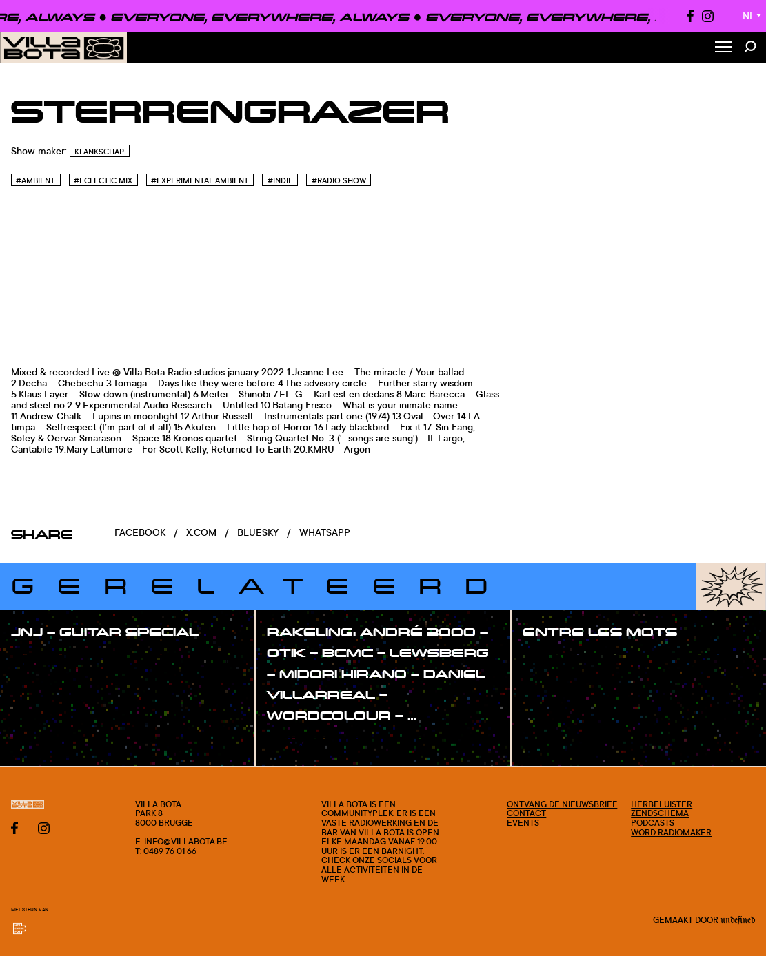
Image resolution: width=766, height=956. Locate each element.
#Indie (280, 180)
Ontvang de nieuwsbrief (562, 804)
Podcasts (652, 823)
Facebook (139, 532)
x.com (201, 532)
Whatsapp (324, 532)
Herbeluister (661, 804)
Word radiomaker (671, 832)
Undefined (737, 920)
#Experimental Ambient (200, 180)
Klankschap (99, 151)
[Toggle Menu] (723, 48)
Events (523, 823)
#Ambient (35, 180)
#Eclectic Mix (103, 180)
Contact (526, 813)
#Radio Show (339, 180)
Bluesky (259, 532)
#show (41, 659)
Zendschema (660, 813)
